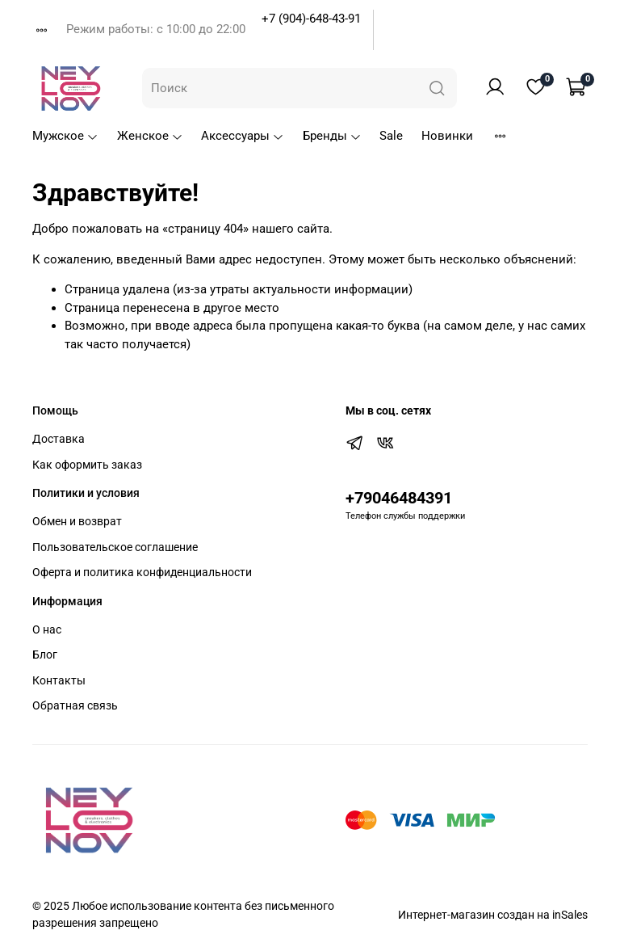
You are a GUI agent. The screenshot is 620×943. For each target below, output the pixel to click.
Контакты (59, 680)
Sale (391, 135)
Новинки (447, 135)
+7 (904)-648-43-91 (311, 18)
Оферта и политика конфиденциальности (142, 572)
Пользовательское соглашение (115, 547)
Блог (44, 654)
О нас (46, 629)
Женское (150, 135)
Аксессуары (242, 135)
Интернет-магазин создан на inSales (493, 914)
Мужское (65, 135)
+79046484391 (399, 498)
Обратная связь (75, 705)
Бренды (332, 135)
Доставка (58, 438)
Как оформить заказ (87, 464)
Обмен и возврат (77, 521)
